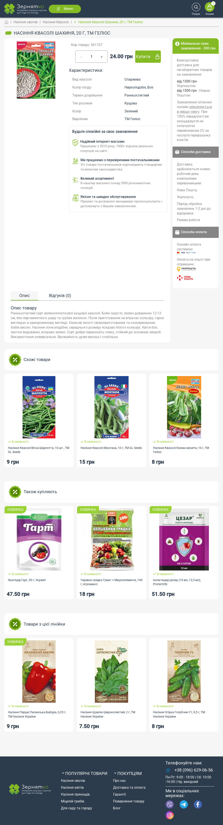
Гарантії (119, 794)
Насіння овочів (26, 22)
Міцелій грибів (72, 801)
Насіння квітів (72, 787)
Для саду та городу (76, 808)
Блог (117, 808)
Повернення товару (128, 801)
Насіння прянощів (75, 794)
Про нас (119, 781)
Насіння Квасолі (56, 22)
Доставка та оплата (129, 787)
